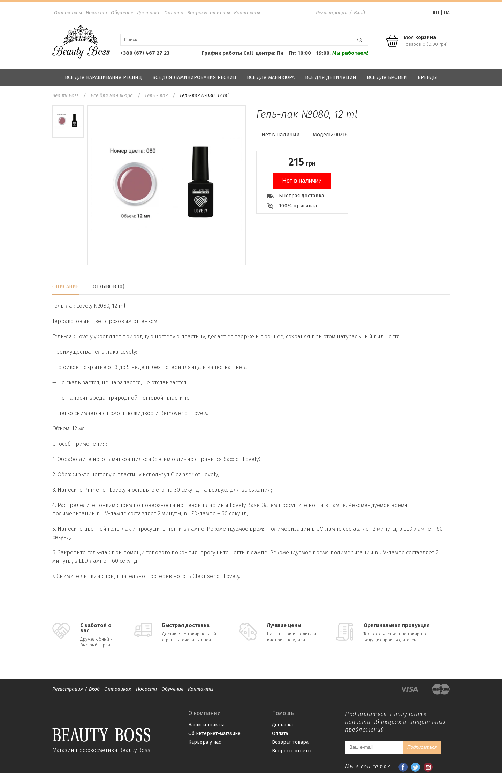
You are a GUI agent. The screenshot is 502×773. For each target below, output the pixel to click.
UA (447, 13)
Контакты (247, 13)
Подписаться (422, 747)
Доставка (149, 13)
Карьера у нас (204, 742)
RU (436, 13)
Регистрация (332, 13)
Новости (96, 13)
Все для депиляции (330, 78)
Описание (65, 287)
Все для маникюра (271, 78)
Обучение (122, 13)
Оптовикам (68, 13)
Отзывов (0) (108, 287)
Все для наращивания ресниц (103, 78)
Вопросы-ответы (208, 13)
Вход (359, 13)
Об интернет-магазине (214, 733)
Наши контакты (206, 725)
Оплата (174, 13)
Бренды (427, 78)
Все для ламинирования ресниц (194, 78)
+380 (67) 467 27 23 (144, 53)
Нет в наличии (302, 180)
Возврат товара (290, 742)
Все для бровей (387, 78)
